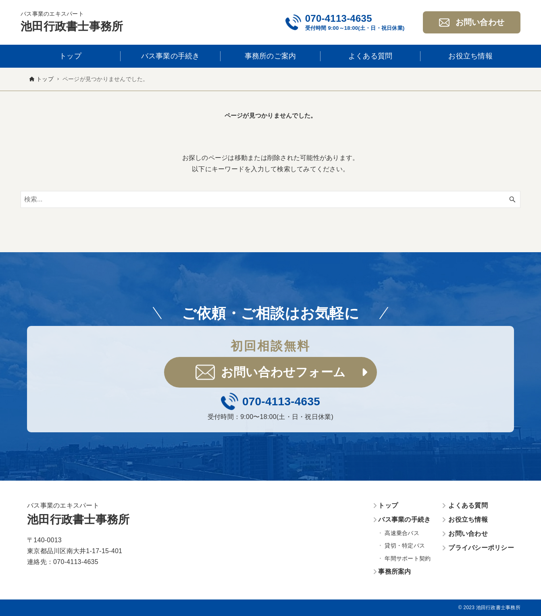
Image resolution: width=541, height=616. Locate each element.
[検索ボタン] (512, 199)
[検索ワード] (270, 199)
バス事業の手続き (404, 519)
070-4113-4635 (338, 18)
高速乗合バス (402, 533)
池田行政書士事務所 (72, 26)
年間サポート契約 (408, 558)
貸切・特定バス (405, 545)
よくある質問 (468, 505)
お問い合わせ (468, 533)
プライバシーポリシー (481, 547)
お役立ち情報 (468, 519)
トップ (388, 505)
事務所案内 (394, 571)
